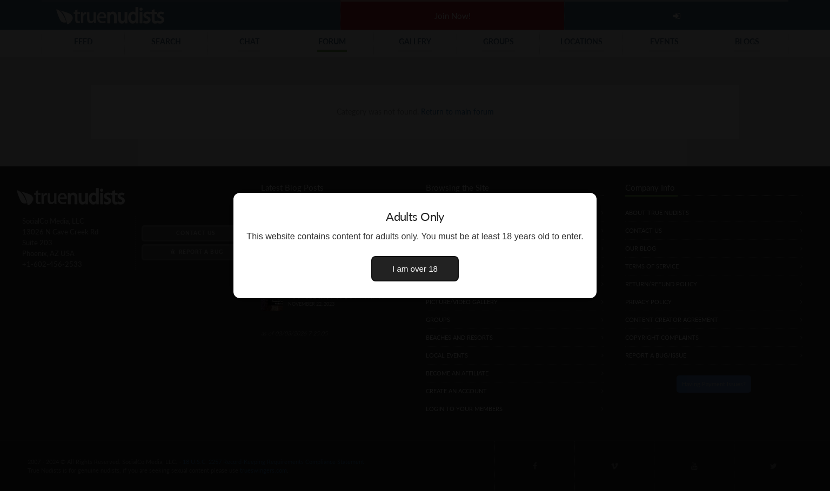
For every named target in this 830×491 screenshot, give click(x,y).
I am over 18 (415, 268)
